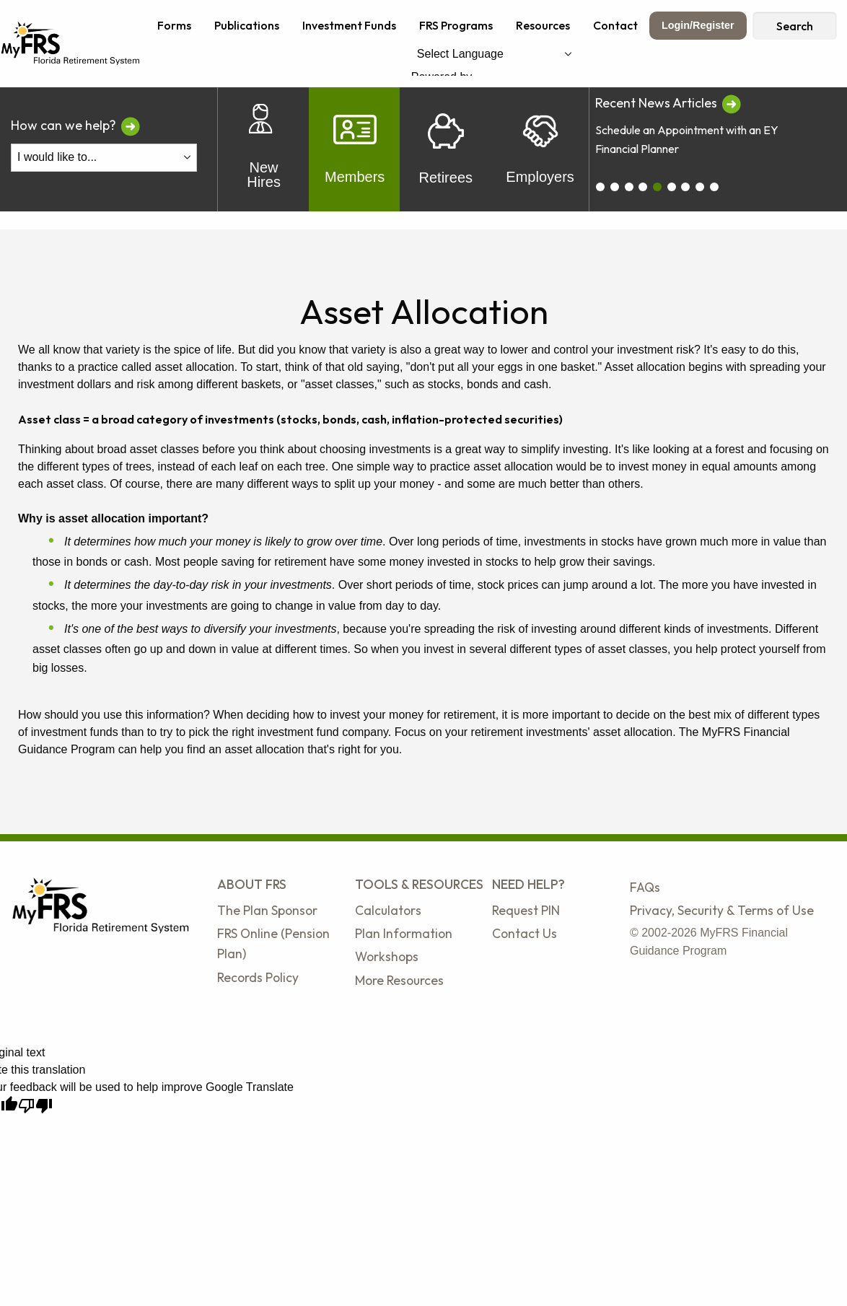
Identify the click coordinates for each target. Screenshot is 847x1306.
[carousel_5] (671, 187)
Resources (543, 25)
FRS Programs (456, 25)
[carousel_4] (657, 187)
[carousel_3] (642, 187)
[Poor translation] (35, 1106)
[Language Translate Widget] (494, 54)
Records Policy (258, 977)
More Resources (399, 980)
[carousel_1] (614, 187)
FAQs (645, 887)
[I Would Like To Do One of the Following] (104, 158)
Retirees (446, 149)
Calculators (388, 910)
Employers (540, 149)
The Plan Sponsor (267, 910)
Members (355, 150)
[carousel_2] (629, 187)
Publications (246, 25)
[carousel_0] (600, 187)
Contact (615, 25)
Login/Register (698, 25)
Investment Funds (349, 25)
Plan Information (403, 933)
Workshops (386, 956)
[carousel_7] (699, 187)
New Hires (264, 150)
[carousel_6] (685, 187)
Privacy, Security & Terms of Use (722, 910)
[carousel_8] (714, 187)
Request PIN (526, 910)
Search (794, 26)
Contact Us (524, 933)
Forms (174, 25)
